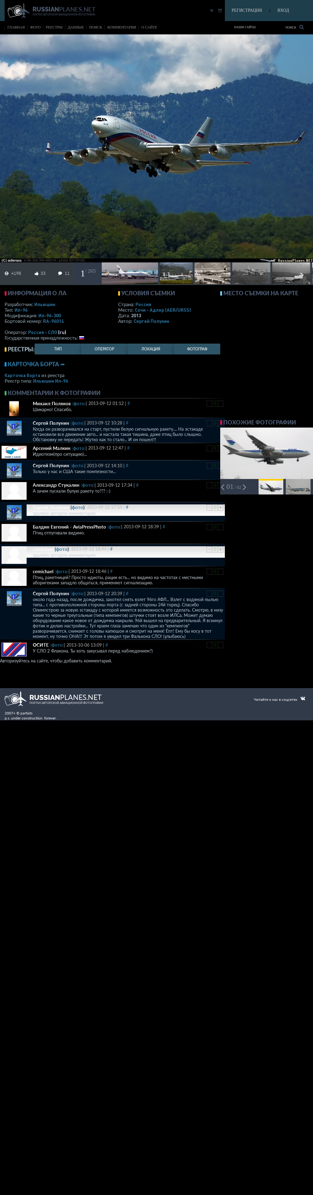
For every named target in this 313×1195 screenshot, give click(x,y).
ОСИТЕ (41, 645)
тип (58, 349)
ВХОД (283, 10)
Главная (16, 27)
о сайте (149, 27)
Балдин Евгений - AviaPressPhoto (69, 526)
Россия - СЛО (42, 332)
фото (35, 27)
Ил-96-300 (49, 315)
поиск (95, 27)
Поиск (294, 27)
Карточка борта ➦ (36, 364)
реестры (54, 27)
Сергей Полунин (151, 321)
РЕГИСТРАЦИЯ (247, 10)
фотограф (197, 349)
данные (76, 27)
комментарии (121, 27)
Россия (143, 304)
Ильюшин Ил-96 (50, 381)
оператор (104, 349)
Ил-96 (21, 310)
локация (150, 349)
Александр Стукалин (56, 485)
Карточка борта (22, 375)
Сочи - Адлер (163, 310)
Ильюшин (44, 304)
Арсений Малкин (52, 448)
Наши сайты (245, 27)
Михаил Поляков (52, 403)
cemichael (43, 549)
